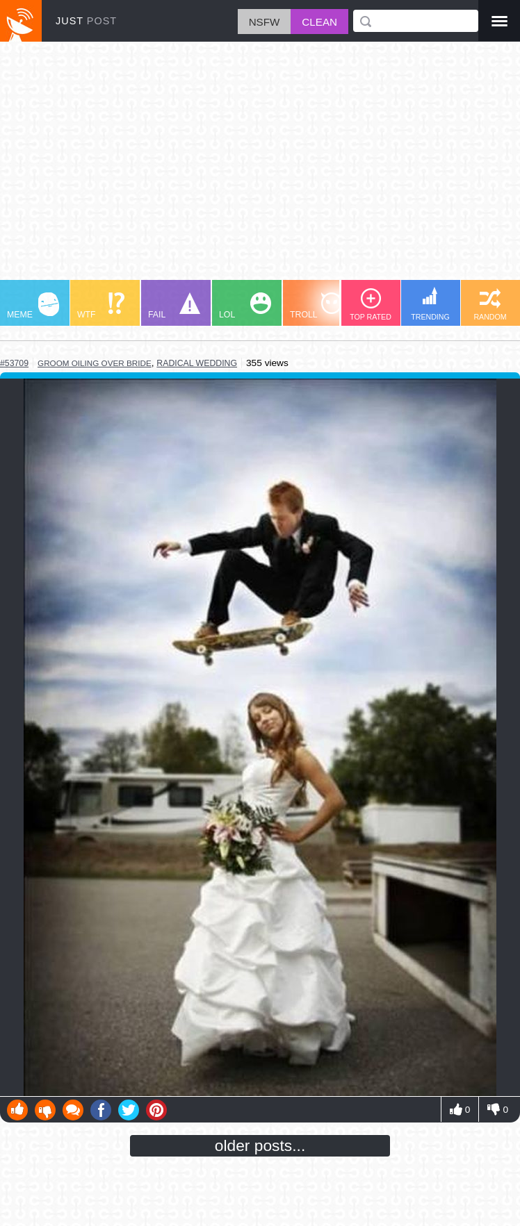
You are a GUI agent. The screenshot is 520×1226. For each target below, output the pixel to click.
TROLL (316, 306)
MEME (33, 306)
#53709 (14, 363)
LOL (245, 306)
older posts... (260, 1145)
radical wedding (196, 363)
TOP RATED (370, 304)
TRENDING (430, 304)
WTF (100, 306)
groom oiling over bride (95, 362)
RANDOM (489, 304)
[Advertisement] (260, 167)
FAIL (174, 306)
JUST (86, 20)
